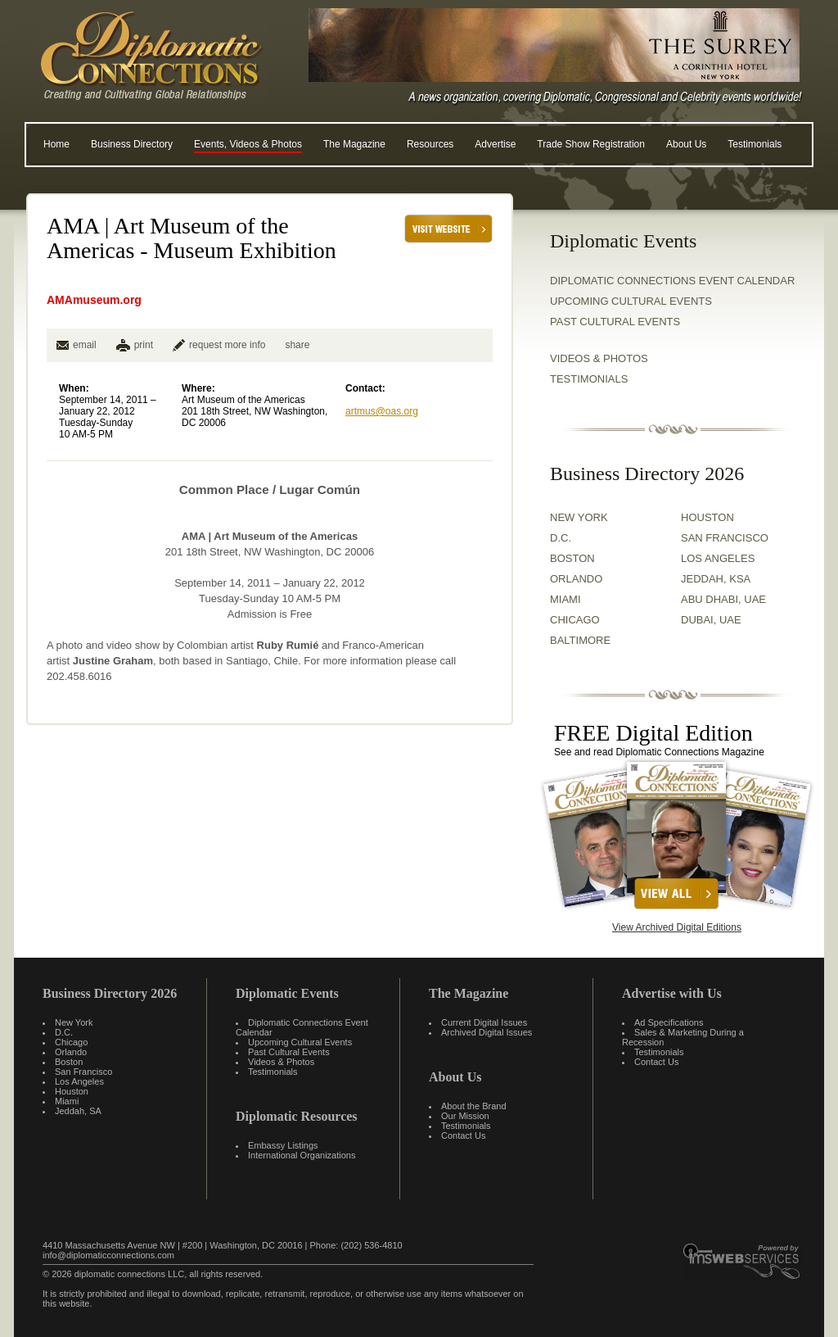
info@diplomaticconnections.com (108, 1255)
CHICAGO (575, 620)
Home (56, 144)
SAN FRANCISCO (724, 538)
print (143, 345)
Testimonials (755, 144)
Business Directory (132, 144)
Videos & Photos (281, 1062)
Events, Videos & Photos (248, 144)
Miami (67, 1101)
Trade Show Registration (591, 144)
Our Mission (465, 1116)
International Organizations (301, 1155)
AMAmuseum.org (94, 299)
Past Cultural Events (615, 321)
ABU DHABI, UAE (723, 599)
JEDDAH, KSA (715, 579)
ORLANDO (576, 579)
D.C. (560, 538)
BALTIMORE (580, 640)
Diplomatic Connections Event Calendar (672, 280)
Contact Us (463, 1135)
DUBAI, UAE (711, 620)
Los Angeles (79, 1081)
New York (73, 1022)
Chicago (71, 1042)
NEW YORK (579, 517)
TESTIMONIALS (589, 379)
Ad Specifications (668, 1022)
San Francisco (83, 1071)
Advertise (495, 144)
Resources (430, 144)
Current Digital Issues (484, 1022)
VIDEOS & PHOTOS (599, 358)
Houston (71, 1091)
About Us (686, 144)
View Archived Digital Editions (676, 927)
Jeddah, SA (78, 1111)
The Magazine (354, 144)
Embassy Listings (283, 1145)
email (76, 345)
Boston (69, 1062)
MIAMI (565, 599)
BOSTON (572, 558)
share (297, 345)
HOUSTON (707, 517)
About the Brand (474, 1106)
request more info (219, 345)
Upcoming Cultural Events (631, 301)
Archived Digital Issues (486, 1032)
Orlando (71, 1052)
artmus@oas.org (381, 411)
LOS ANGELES (718, 558)
